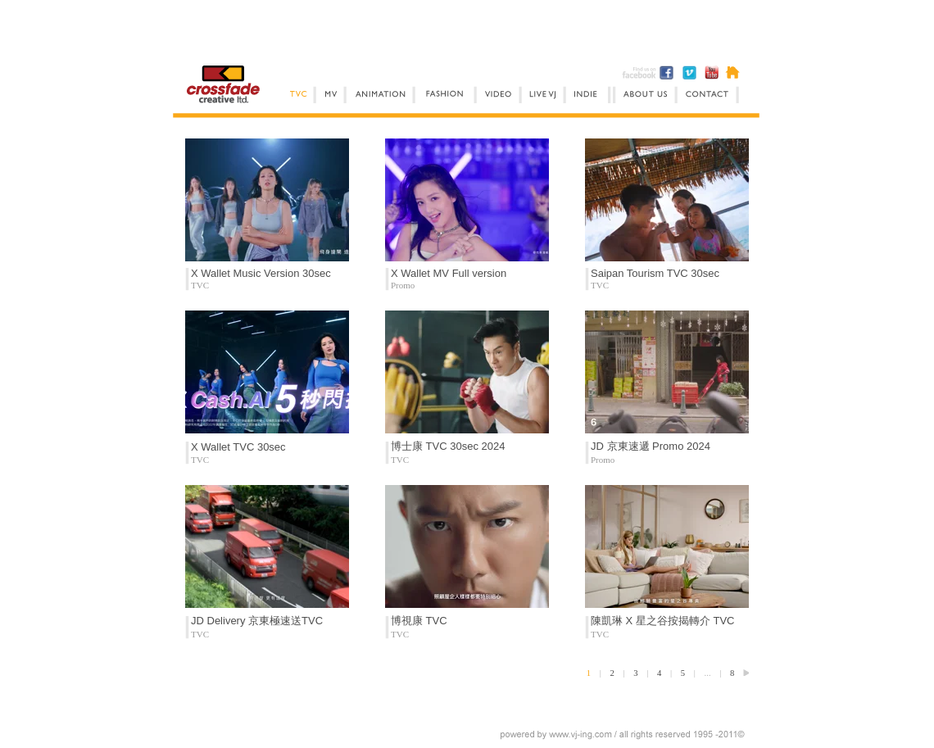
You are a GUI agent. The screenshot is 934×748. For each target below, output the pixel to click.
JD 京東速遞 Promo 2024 (650, 446)
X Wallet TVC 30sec (238, 447)
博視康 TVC (419, 620)
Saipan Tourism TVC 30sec (655, 273)
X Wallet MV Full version (448, 273)
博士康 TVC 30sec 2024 (448, 446)
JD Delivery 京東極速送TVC (257, 620)
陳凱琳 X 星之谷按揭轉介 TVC (663, 620)
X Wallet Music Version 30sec (261, 273)
